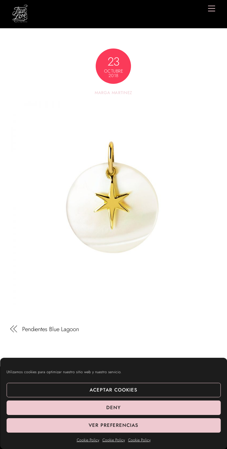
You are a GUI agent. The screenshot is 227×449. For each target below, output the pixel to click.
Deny (113, 407)
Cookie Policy (88, 440)
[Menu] (211, 8)
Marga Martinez (113, 93)
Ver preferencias (114, 425)
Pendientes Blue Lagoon (50, 329)
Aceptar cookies (113, 389)
